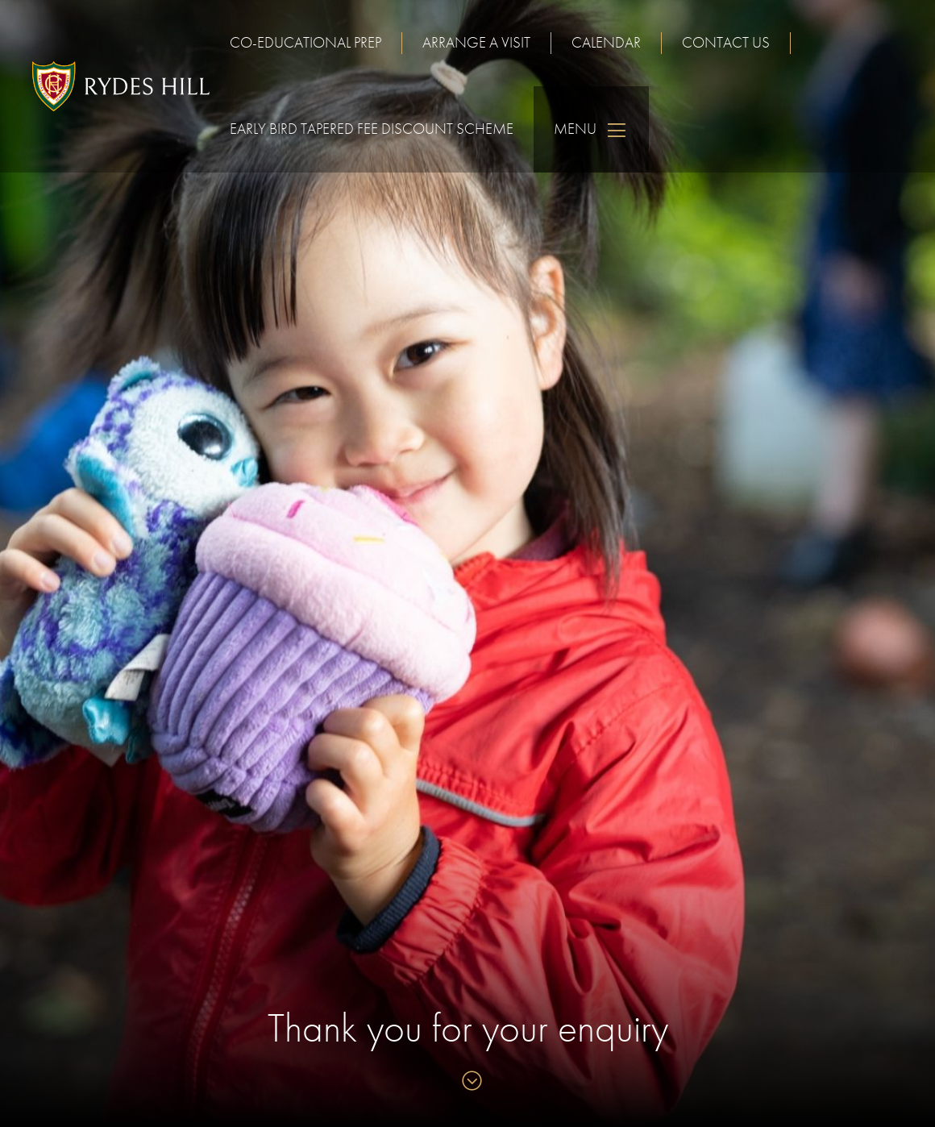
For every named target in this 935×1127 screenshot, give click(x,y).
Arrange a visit (476, 42)
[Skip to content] (468, 1082)
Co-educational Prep (305, 42)
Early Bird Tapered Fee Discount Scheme (371, 129)
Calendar (606, 42)
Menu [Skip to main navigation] (591, 129)
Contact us (726, 42)
